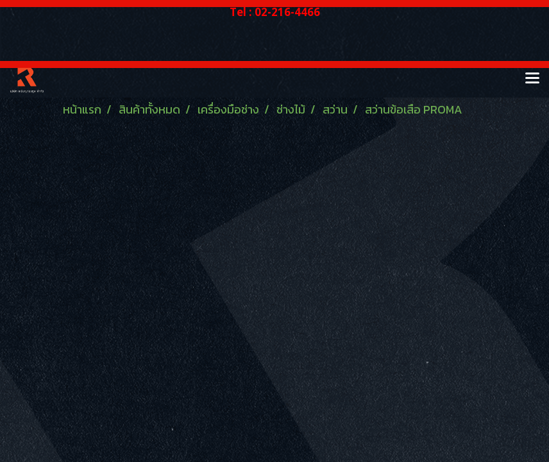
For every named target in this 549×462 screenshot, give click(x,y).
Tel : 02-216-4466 (275, 11)
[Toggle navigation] (532, 79)
